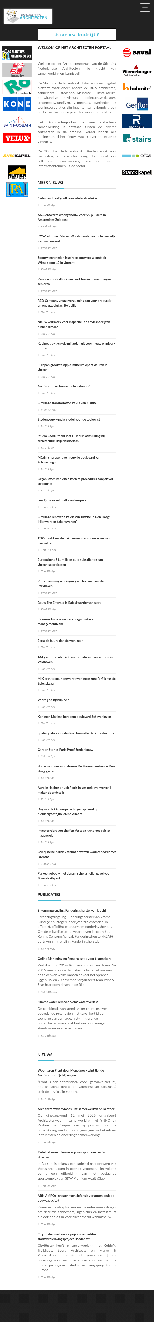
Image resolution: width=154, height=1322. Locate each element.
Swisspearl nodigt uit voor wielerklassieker (67, 198)
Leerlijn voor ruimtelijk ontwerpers (62, 500)
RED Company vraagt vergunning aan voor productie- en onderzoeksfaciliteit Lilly (75, 303)
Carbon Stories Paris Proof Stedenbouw (65, 750)
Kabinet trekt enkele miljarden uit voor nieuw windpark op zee (76, 345)
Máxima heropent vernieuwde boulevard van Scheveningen (69, 459)
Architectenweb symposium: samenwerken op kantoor (76, 1109)
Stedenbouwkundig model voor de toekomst (69, 419)
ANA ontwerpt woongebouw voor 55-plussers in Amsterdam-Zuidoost (72, 217)
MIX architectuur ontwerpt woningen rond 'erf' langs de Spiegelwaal (77, 681)
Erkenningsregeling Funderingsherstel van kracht (72, 910)
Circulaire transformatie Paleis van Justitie (67, 403)
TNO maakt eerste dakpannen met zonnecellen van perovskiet (74, 540)
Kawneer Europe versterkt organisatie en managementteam (66, 621)
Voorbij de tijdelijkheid (53, 700)
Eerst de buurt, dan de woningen (60, 640)
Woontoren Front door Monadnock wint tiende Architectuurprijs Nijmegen (71, 1072)
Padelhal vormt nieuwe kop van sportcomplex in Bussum (71, 1154)
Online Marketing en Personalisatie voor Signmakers (74, 959)
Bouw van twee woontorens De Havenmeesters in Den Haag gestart (76, 768)
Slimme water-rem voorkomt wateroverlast (68, 1002)
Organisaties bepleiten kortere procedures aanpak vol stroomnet (75, 481)
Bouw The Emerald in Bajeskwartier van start (69, 602)
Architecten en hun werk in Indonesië (64, 386)
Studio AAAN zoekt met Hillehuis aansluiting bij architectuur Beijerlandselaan (71, 438)
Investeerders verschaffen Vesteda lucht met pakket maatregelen (74, 833)
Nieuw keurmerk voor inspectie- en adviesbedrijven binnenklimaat (74, 324)
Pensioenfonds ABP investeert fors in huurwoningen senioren (74, 281)
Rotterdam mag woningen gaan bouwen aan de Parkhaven (71, 583)
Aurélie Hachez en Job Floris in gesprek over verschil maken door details (74, 790)
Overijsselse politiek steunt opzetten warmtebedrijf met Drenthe (77, 854)
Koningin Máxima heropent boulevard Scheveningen (74, 716)
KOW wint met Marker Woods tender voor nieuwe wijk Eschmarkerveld (76, 238)
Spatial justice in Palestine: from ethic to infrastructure (76, 733)
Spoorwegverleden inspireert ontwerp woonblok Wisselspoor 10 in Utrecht (72, 260)
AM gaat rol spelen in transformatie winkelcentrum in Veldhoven (75, 659)
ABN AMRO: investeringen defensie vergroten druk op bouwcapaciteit (76, 1198)
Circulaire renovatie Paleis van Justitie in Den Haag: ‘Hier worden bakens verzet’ (74, 519)
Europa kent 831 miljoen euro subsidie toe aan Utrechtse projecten (70, 562)
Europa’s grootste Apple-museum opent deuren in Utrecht (72, 367)
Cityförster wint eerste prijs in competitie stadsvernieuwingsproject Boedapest (67, 1236)
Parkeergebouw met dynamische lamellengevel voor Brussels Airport (74, 875)
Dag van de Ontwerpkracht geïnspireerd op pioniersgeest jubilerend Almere (68, 811)
